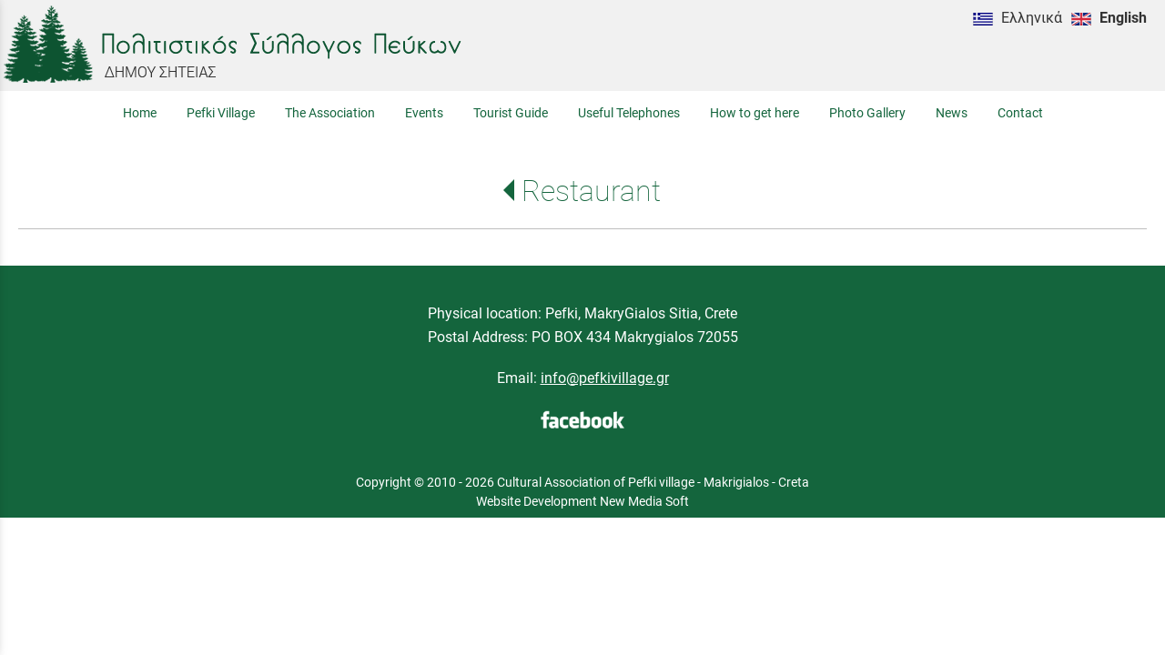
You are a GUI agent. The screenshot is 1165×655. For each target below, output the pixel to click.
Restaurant (591, 191)
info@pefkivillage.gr (605, 378)
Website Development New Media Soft (582, 501)
